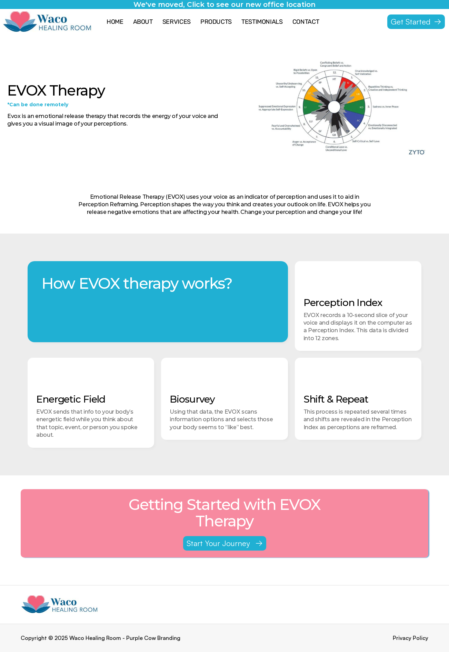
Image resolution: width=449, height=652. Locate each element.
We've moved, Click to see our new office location (224, 4)
